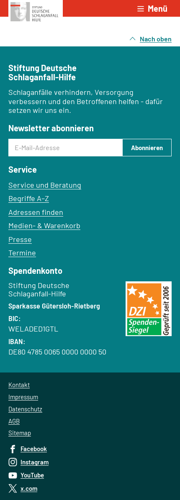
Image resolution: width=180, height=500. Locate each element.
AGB (14, 421)
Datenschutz (25, 409)
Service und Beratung (44, 184)
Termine (22, 252)
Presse (20, 239)
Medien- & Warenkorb (44, 225)
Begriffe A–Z (28, 198)
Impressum (23, 397)
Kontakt (19, 384)
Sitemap (19, 432)
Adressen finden (35, 212)
